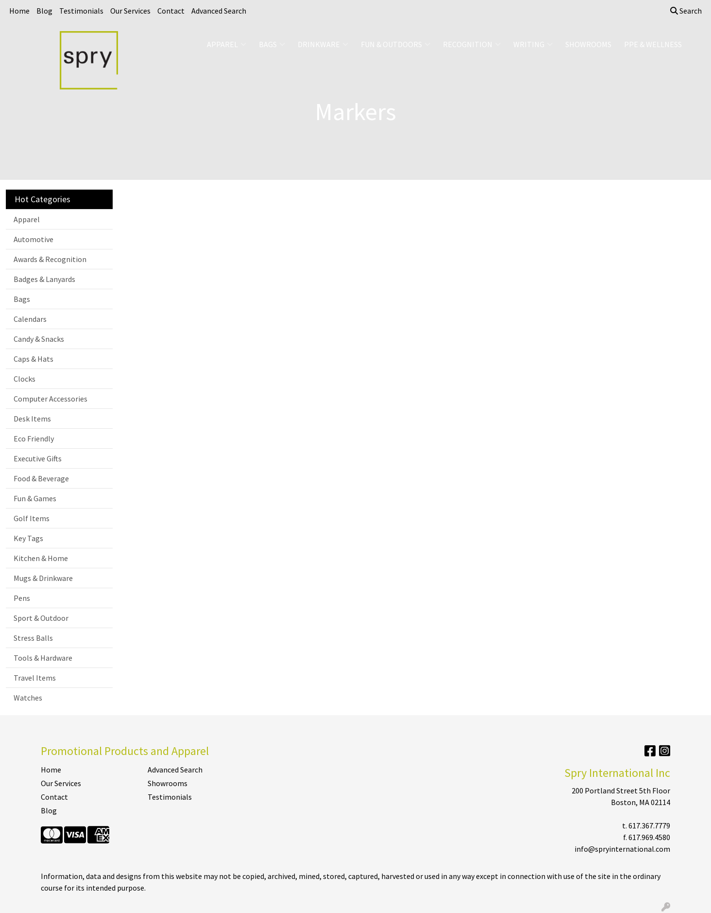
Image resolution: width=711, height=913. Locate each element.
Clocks (24, 379)
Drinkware (323, 44)
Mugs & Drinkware (43, 578)
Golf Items (32, 518)
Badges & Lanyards (44, 279)
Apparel (226, 44)
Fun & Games (35, 498)
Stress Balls (33, 638)
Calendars (30, 319)
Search (686, 11)
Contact (171, 11)
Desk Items (32, 418)
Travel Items (35, 678)
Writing (533, 44)
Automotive (33, 239)
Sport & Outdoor (41, 618)
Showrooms (588, 44)
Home (19, 11)
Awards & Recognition (50, 259)
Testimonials (81, 11)
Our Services (130, 11)
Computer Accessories (50, 399)
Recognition (472, 44)
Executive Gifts (38, 458)
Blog (44, 11)
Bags (272, 44)
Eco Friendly (34, 438)
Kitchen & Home (41, 558)
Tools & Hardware (43, 658)
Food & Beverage (41, 478)
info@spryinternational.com (622, 849)
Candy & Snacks (39, 339)
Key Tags (28, 538)
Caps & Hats (33, 359)
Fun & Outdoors (395, 44)
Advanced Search (218, 11)
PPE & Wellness (653, 44)
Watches (28, 697)
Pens (22, 598)
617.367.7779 (649, 825)
